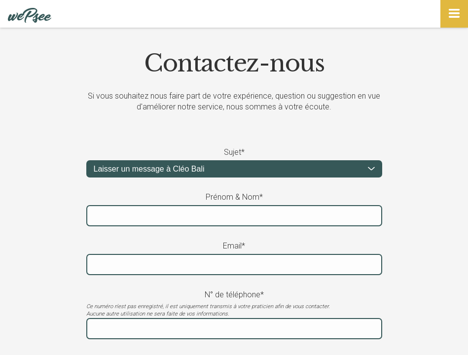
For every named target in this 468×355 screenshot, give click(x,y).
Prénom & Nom (234, 197)
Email (234, 245)
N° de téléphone (234, 294)
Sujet (234, 152)
